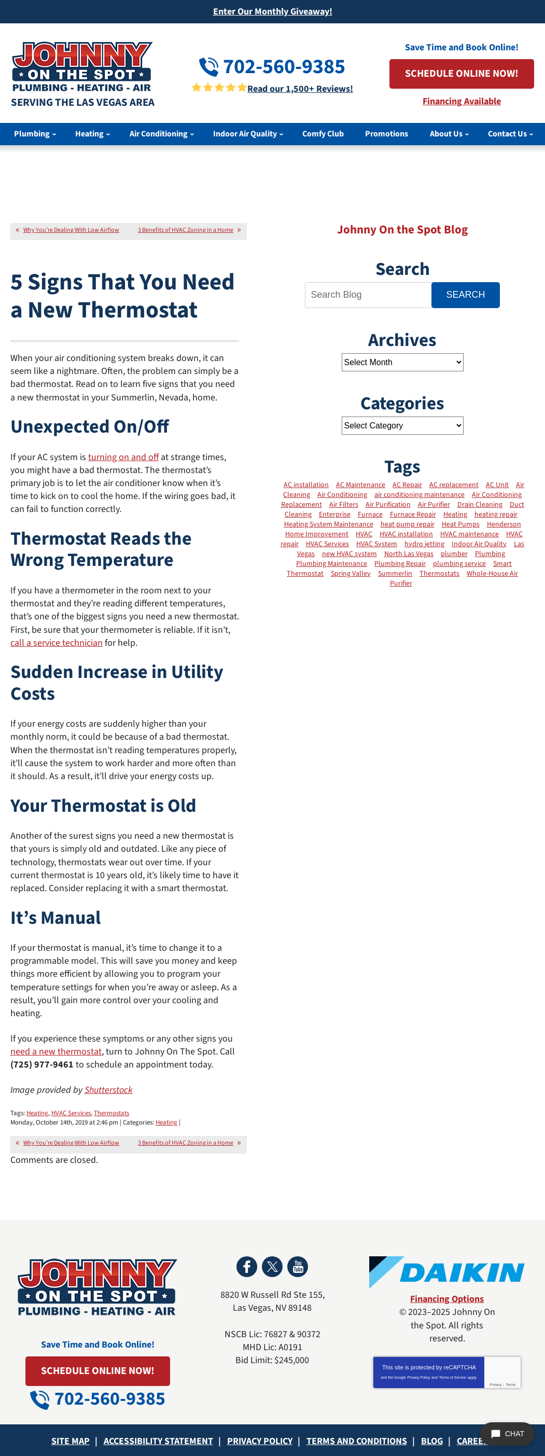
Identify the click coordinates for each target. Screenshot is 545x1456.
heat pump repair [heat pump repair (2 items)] (408, 524)
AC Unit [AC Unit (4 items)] (497, 485)
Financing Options (447, 1299)
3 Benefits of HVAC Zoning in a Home (185, 230)
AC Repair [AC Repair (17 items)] (407, 485)
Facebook (246, 1266)
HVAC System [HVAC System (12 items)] (376, 544)
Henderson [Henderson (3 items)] (504, 524)
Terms (510, 1384)
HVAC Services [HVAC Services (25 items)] (327, 544)
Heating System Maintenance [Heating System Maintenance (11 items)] (328, 524)
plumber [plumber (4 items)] (454, 554)
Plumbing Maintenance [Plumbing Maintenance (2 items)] (331, 564)
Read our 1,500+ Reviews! (300, 88)
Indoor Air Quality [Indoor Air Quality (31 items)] (479, 544)
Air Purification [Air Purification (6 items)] (388, 505)
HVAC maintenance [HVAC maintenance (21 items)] (469, 534)
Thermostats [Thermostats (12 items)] (439, 573)
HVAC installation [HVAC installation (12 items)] (406, 534)
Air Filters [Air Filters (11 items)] (343, 505)
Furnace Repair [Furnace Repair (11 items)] (413, 514)
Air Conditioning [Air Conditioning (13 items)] (342, 495)
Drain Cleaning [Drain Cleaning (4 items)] (479, 505)
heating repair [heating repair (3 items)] (496, 514)
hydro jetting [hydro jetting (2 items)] (424, 544)
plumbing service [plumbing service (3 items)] (459, 564)
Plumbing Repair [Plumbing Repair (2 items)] (400, 564)
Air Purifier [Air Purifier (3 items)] (434, 505)
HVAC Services (71, 1113)
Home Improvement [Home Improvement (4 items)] (316, 534)
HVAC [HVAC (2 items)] (364, 534)
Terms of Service (452, 1377)
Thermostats (111, 1113)
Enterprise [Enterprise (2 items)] (335, 514)
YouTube (297, 1266)
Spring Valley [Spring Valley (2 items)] (351, 573)
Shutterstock (109, 1090)
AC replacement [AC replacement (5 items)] (454, 485)
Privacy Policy (419, 1377)
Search (465, 294)
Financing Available (462, 101)
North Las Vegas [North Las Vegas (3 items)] (409, 554)
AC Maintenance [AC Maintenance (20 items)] (360, 485)
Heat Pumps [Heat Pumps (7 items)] (461, 524)
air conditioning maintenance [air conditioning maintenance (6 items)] (419, 495)
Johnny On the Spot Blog (402, 229)
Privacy (495, 1384)
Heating (37, 1113)
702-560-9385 (272, 66)
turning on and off (123, 457)
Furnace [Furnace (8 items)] (370, 514)
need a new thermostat (56, 1051)
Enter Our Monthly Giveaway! (272, 11)
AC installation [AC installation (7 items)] (306, 485)
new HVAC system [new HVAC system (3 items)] (349, 554)
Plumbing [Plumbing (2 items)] (490, 554)
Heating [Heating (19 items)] (455, 514)
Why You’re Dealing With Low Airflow (71, 230)
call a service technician (56, 642)
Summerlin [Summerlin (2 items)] (395, 573)
